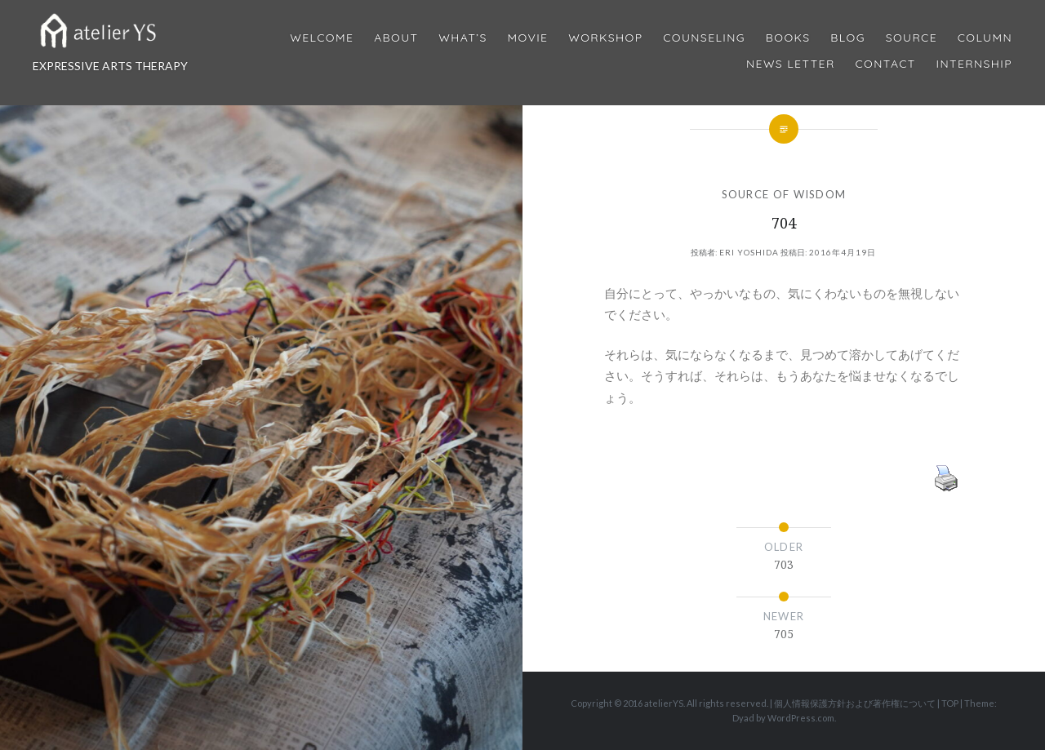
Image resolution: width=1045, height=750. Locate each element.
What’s (462, 38)
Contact (886, 64)
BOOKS (788, 38)
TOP (949, 703)
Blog (847, 38)
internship (974, 64)
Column (985, 38)
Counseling (704, 38)
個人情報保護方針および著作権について (855, 703)
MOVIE (528, 38)
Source (911, 38)
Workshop (605, 38)
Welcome (322, 38)
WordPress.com (800, 717)
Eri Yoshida (749, 252)
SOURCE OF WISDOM (784, 194)
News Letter (790, 64)
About (396, 38)
